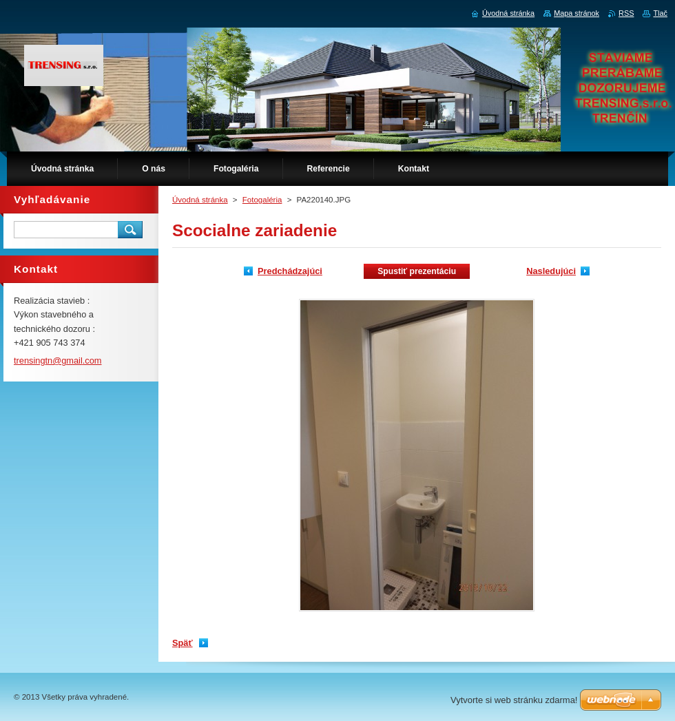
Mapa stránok (576, 13)
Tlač (660, 13)
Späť (182, 643)
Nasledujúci (551, 271)
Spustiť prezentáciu (416, 271)
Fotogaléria (262, 200)
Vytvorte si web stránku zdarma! (513, 700)
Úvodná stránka (200, 200)
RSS (626, 13)
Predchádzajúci (290, 271)
